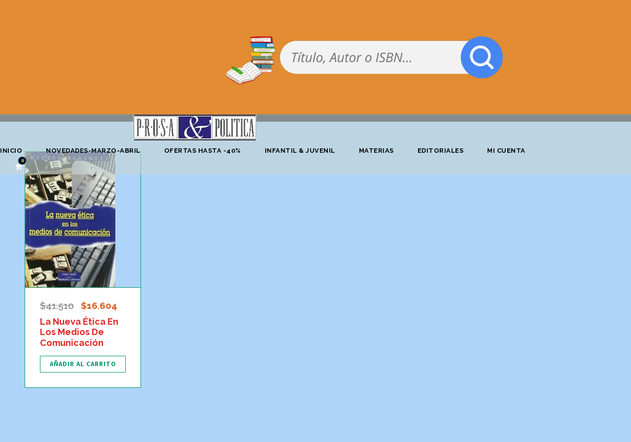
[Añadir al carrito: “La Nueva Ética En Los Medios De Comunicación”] (83, 364)
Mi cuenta (506, 150)
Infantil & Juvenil (300, 150)
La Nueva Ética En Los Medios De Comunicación (79, 332)
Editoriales (441, 150)
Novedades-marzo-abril (93, 150)
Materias (376, 150)
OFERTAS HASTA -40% (202, 150)
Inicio (11, 150)
